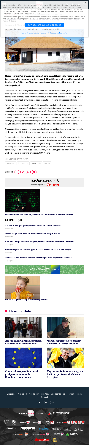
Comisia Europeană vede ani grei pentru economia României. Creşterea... (40, 241)
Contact (44, 397)
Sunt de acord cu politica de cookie (44, 25)
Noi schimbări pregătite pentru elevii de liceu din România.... (34, 225)
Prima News (26, 413)
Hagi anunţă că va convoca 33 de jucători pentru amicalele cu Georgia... (39, 249)
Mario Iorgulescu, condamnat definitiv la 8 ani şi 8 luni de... (33, 233)
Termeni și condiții (74, 394)
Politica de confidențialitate (37, 394)
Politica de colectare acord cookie (33, 33)
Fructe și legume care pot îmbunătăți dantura (27, 299)
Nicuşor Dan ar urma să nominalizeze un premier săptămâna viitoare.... (39, 257)
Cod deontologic (58, 394)
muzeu (47, 163)
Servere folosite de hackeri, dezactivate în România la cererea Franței (39, 214)
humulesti (11, 163)
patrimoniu (36, 163)
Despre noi (11, 394)
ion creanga (23, 163)
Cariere (21, 394)
